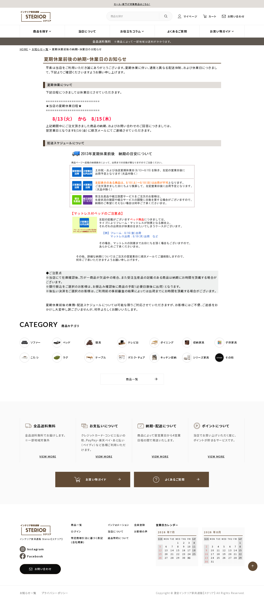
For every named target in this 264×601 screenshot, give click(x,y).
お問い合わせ (236, 16)
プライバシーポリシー (55, 593)
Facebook (35, 556)
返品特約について (118, 538)
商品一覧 (132, 379)
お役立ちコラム (130, 31)
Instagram (35, 549)
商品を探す (40, 31)
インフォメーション (118, 525)
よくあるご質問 (177, 31)
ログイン (76, 532)
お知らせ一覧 (40, 49)
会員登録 (139, 525)
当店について (87, 31)
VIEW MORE (47, 456)
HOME (24, 49)
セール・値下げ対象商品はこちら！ (132, 4)
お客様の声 (141, 532)
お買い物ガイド (220, 31)
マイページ (187, 16)
